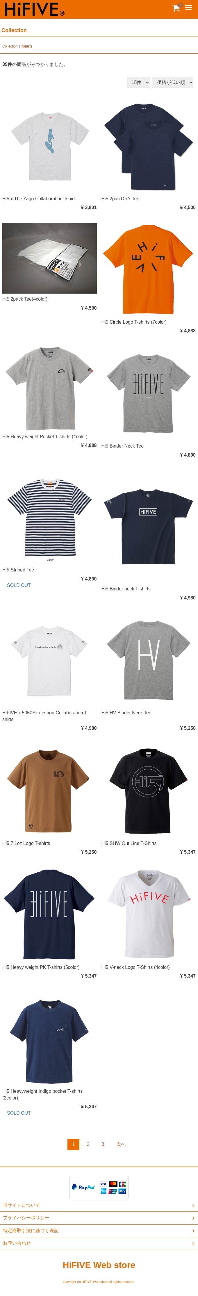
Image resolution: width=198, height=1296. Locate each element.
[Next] (121, 1144)
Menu (189, 5)
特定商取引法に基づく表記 (99, 1230)
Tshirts (27, 46)
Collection (10, 46)
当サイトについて (99, 1205)
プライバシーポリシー (99, 1217)
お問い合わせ (99, 1243)
